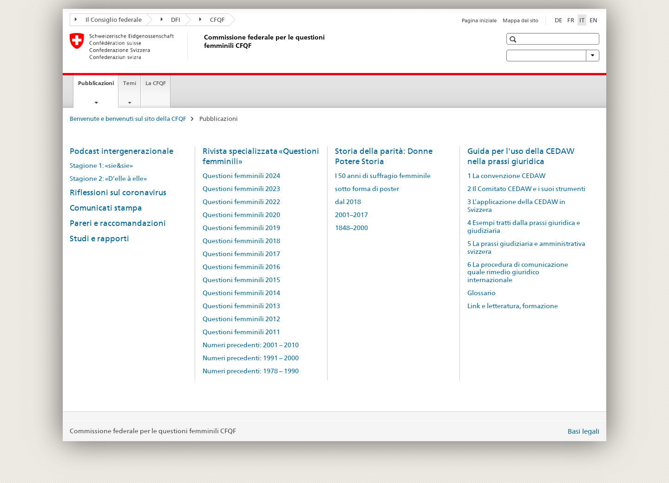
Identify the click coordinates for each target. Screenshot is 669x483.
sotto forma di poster (367, 188)
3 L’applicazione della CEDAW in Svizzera (516, 205)
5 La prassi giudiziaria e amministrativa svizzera (526, 247)
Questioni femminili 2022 (241, 201)
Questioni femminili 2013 (241, 306)
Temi (129, 82)
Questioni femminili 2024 (241, 175)
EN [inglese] (593, 20)
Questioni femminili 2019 (241, 228)
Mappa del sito (520, 20)
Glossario (481, 293)
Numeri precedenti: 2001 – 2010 (251, 345)
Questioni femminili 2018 (241, 241)
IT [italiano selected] (581, 20)
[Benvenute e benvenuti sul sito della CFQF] (202, 46)
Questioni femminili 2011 (241, 332)
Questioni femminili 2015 (241, 280)
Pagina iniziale (479, 20)
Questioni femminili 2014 (241, 293)
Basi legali (583, 431)
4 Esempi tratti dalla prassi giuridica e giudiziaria (523, 226)
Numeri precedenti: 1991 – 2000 (251, 358)
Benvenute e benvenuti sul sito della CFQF (128, 118)
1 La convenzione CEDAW (506, 175)
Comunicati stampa (106, 207)
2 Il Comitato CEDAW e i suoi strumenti (526, 188)
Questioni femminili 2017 (241, 254)
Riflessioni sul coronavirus (118, 192)
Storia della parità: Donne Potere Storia (384, 156)
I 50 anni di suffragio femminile (383, 175)
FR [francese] (570, 20)
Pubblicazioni (98, 86)
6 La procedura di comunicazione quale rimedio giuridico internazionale (517, 272)
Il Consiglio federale (108, 19)
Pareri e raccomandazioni (118, 223)
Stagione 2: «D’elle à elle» (108, 178)
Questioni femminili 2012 (241, 319)
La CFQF (155, 82)
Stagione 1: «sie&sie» (101, 165)
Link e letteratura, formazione (512, 306)
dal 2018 (348, 201)
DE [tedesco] (558, 20)
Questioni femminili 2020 (241, 214)
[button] (514, 39)
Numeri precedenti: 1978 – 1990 (251, 371)
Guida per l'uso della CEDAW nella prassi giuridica (521, 156)
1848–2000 (351, 228)
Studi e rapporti (99, 238)
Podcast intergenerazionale (121, 151)
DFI (171, 19)
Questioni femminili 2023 (241, 188)
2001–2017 (351, 214)
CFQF (212, 19)
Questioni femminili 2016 (241, 267)
